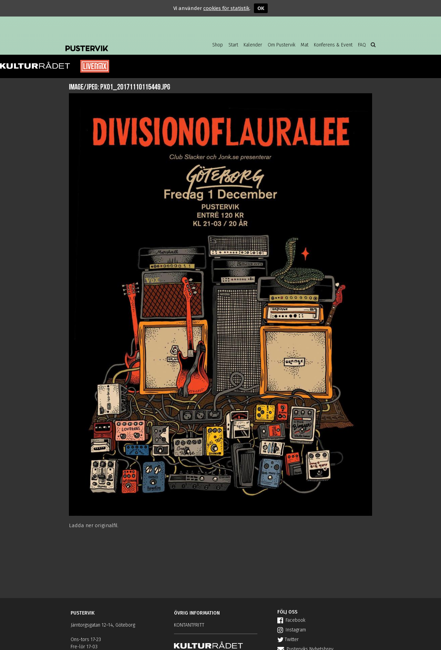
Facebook (291, 620)
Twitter (288, 639)
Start (233, 45)
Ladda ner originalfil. (94, 525)
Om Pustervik (281, 45)
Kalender (253, 45)
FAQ (362, 45)
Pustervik (120, 43)
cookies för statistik (226, 8)
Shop (217, 45)
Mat (304, 45)
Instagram (291, 630)
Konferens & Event (333, 45)
